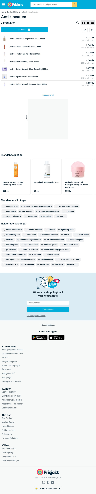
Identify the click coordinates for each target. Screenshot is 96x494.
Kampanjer (7, 377)
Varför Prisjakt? (9, 392)
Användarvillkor (9, 448)
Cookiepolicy (7, 452)
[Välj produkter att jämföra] (85, 29)
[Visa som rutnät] (83, 22)
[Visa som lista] (88, 22)
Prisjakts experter (10, 362)
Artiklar (5, 358)
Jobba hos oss (8, 430)
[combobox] (51, 4)
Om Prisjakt (7, 418)
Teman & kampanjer (11, 366)
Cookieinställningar (10, 460)
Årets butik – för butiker (12, 404)
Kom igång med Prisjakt (12, 350)
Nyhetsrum (7, 434)
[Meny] (3, 4)
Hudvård (23, 12)
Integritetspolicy (9, 456)
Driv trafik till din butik (11, 396)
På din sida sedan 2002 (12, 354)
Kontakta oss (8, 426)
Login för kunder (9, 408)
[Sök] (74, 4)
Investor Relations (10, 438)
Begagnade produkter (11, 381)
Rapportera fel (48, 95)
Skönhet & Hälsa (12, 12)
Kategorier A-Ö (8, 373)
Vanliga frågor (8, 422)
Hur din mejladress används (36, 316)
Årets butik (7, 369)
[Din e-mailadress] (48, 303)
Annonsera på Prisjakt (12, 400)
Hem (2, 12)
